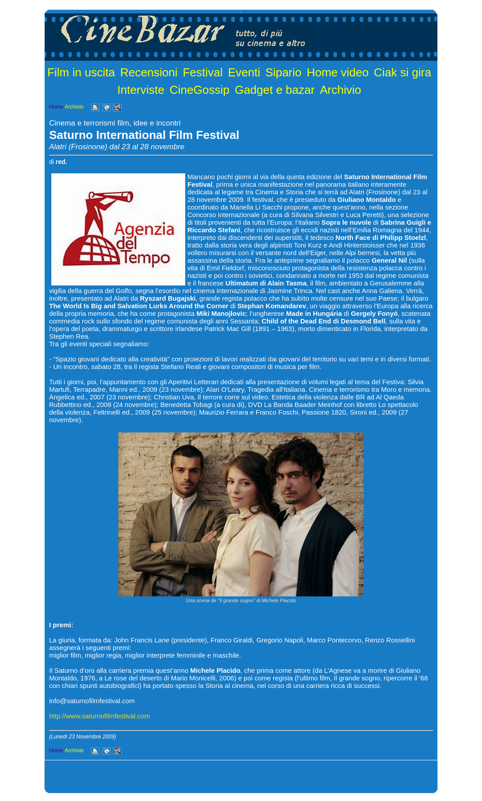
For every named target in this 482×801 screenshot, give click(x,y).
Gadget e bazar (275, 89)
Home (56, 107)
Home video (338, 72)
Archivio (340, 89)
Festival (203, 72)
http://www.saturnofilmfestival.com (99, 716)
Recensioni (149, 72)
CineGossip (199, 89)
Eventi (244, 72)
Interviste (141, 89)
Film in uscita (81, 72)
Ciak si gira (403, 72)
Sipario (284, 72)
